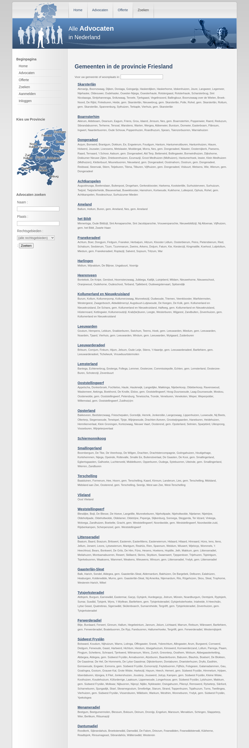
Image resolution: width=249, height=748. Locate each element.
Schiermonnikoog (92, 438)
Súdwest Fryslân (91, 639)
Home (77, 10)
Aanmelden (27, 94)
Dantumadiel (88, 726)
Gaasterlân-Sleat (91, 569)
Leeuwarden (87, 326)
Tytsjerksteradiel (91, 593)
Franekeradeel (89, 238)
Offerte (123, 10)
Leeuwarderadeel (91, 345)
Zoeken (143, 10)
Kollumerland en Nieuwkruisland (104, 294)
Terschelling (87, 476)
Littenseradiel (88, 537)
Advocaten (100, 10)
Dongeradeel (88, 140)
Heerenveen (87, 275)
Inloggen (25, 101)
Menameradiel (89, 707)
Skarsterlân (87, 84)
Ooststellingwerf (91, 383)
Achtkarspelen (89, 181)
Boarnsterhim (88, 117)
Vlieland (84, 495)
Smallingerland (90, 448)
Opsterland (86, 411)
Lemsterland (88, 364)
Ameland (85, 204)
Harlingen (85, 261)
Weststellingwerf (91, 509)
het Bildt (84, 219)
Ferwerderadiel (89, 620)
